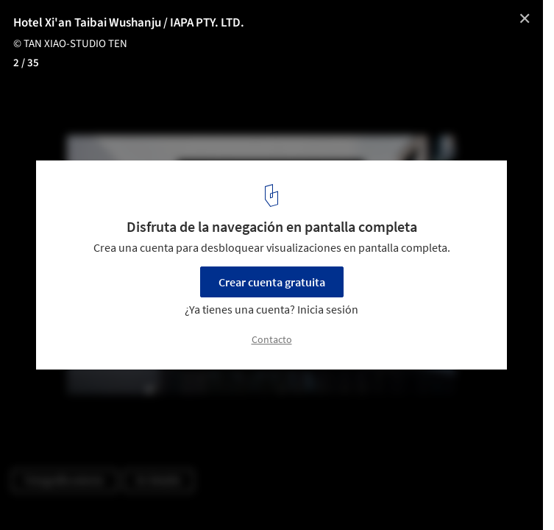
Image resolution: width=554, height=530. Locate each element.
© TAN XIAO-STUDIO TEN (70, 44)
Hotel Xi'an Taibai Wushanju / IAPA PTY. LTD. (128, 23)
